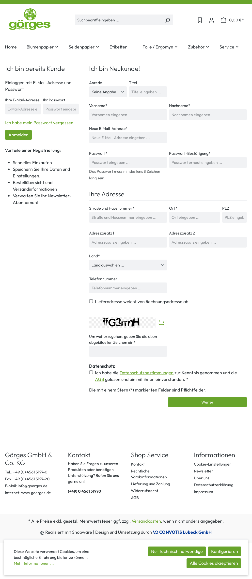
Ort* (173, 208)
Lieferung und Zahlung (150, 483)
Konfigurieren (224, 551)
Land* (94, 255)
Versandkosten (146, 521)
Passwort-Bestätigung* (189, 153)
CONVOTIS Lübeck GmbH (185, 532)
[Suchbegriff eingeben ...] (118, 20)
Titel (133, 82)
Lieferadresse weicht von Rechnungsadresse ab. (142, 301)
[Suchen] (167, 20)
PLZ (225, 208)
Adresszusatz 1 (101, 233)
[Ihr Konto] (212, 20)
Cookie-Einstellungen (213, 464)
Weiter (207, 402)
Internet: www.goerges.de (28, 492)
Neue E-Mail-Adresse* (108, 128)
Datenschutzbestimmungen (146, 373)
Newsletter (203, 471)
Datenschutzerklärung (213, 484)
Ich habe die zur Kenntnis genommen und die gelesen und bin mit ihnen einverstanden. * (166, 376)
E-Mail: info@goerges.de (26, 485)
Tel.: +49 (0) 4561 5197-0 (26, 471)
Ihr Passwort (54, 99)
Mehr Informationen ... (34, 563)
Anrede (95, 82)
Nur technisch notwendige (177, 551)
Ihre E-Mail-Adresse (22, 99)
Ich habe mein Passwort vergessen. (40, 122)
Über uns (201, 477)
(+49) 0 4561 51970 (84, 491)
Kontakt (138, 464)
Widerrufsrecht (144, 490)
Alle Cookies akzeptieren (214, 563)
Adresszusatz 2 (182, 233)
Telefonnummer (103, 278)
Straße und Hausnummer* (111, 208)
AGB (99, 379)
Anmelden (18, 135)
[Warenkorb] (232, 20)
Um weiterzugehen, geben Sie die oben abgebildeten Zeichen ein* (123, 339)
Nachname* (179, 105)
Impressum (203, 491)
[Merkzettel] (200, 20)
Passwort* (98, 153)
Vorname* (98, 105)
